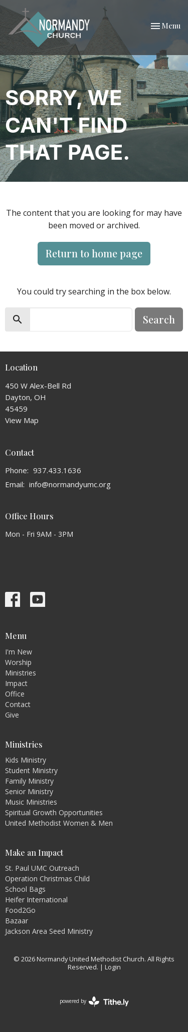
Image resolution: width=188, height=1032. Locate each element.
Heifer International (36, 899)
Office (15, 694)
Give (12, 715)
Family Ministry (29, 781)
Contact (18, 704)
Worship (18, 662)
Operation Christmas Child (47, 878)
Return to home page (94, 253)
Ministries (20, 672)
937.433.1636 (57, 470)
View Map (22, 420)
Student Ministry (31, 770)
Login (113, 966)
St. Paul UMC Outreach (42, 868)
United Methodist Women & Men (59, 823)
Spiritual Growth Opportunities (54, 812)
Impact (16, 683)
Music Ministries (31, 802)
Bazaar (16, 920)
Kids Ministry (25, 760)
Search (159, 319)
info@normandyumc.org (70, 484)
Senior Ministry (29, 791)
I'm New (18, 651)
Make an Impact (34, 852)
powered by (94, 1001)
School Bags (25, 889)
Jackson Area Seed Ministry (49, 931)
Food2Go (20, 910)
